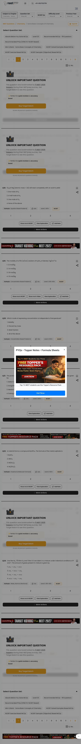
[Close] (64, 350)
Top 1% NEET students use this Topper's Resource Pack (40, 385)
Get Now (40, 393)
